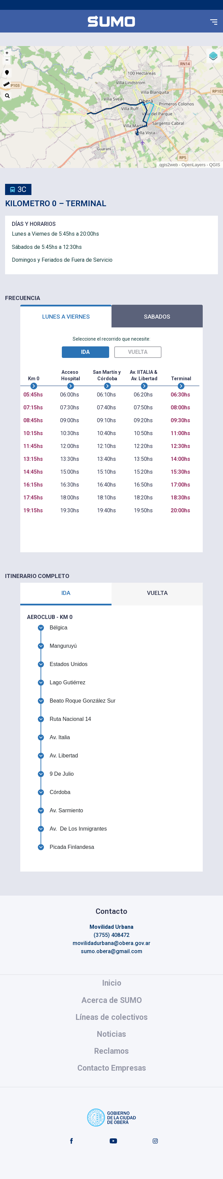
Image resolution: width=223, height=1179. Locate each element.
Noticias (111, 1034)
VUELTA (157, 593)
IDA (65, 593)
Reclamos (111, 1051)
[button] (214, 21)
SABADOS (157, 316)
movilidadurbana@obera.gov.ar (111, 943)
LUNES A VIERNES (66, 316)
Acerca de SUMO (111, 1000)
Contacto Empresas (111, 1068)
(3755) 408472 (111, 935)
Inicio (111, 983)
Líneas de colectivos (112, 1017)
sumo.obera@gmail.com (111, 951)
